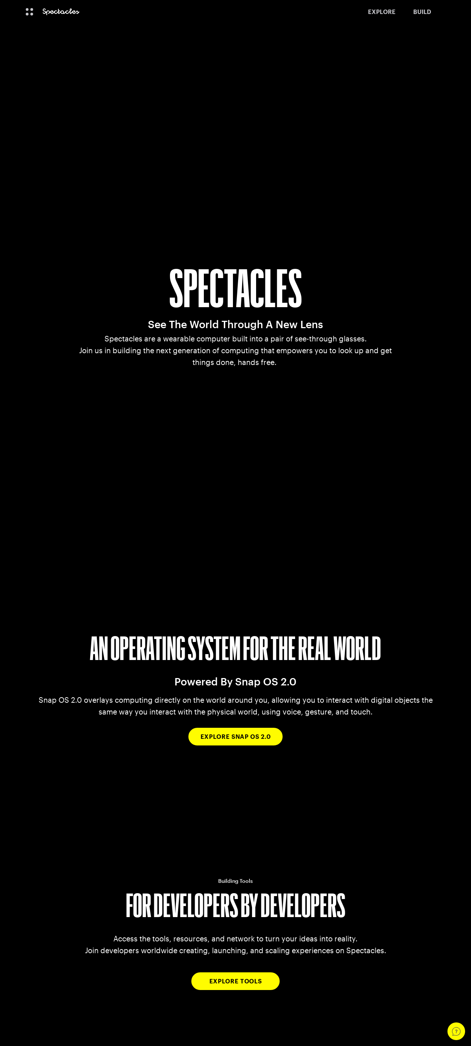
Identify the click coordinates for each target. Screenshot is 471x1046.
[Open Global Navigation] (29, 11)
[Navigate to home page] (61, 11)
